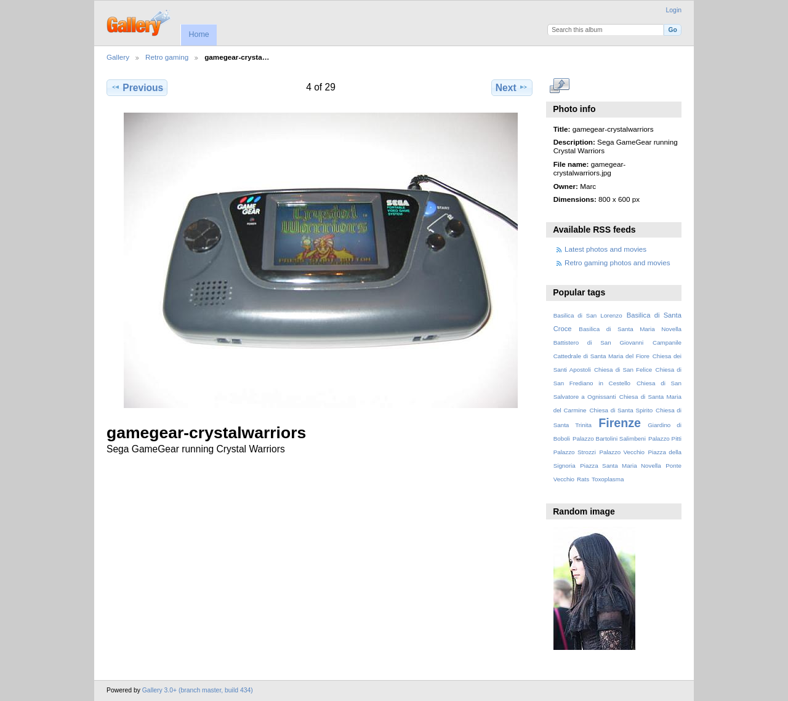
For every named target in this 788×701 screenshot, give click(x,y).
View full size (560, 86)
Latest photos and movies (605, 249)
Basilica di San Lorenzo (587, 315)
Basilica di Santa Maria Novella (630, 329)
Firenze (619, 423)
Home (198, 34)
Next (512, 87)
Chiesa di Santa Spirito (621, 410)
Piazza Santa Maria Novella (620, 465)
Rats (583, 479)
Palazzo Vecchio (622, 452)
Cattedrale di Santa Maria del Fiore (601, 356)
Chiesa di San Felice (623, 369)
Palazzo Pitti (664, 438)
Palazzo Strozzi (574, 452)
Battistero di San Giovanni (598, 342)
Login (673, 10)
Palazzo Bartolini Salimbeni (609, 438)
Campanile (667, 342)
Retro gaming (166, 57)
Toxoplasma (608, 479)
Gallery (118, 57)
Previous (137, 87)
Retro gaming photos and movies (617, 262)
